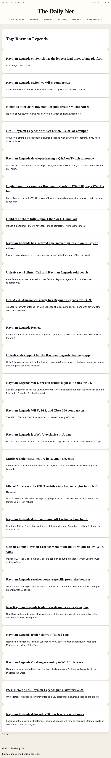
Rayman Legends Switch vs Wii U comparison (38, 82)
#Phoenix (34, 19)
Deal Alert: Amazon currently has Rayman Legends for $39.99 (49, 300)
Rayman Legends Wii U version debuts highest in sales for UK (49, 382)
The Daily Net (55, 11)
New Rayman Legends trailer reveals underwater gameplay (47, 607)
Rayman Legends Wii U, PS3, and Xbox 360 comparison (45, 410)
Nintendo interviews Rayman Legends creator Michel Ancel (47, 106)
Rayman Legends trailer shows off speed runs (37, 634)
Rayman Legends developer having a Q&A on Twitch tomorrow (50, 158)
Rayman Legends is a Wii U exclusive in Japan (38, 434)
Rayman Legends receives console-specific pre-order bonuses (48, 579)
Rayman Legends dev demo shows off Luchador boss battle (47, 519)
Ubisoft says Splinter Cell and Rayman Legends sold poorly (47, 272)
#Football (62, 19)
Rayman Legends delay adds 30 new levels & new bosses (45, 714)
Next (8, 734)
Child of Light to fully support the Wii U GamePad (41, 219)
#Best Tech (76, 19)
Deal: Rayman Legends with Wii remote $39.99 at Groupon (47, 131)
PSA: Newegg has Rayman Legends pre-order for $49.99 (45, 690)
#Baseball (48, 19)
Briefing (96, 3)
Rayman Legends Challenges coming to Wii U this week (44, 662)
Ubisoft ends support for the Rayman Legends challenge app (48, 355)
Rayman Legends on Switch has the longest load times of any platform (54, 58)
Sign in (105, 3)
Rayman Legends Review (23, 327)
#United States (17, 19)
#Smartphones (93, 19)
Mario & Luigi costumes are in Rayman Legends (40, 458)
